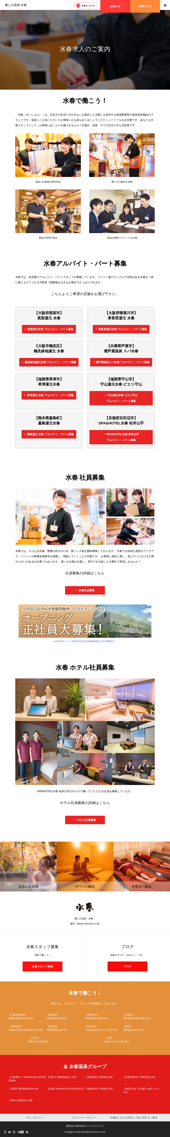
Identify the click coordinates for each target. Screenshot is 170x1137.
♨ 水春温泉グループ (85, 1066)
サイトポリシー (34, 1117)
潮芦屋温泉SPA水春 (24, 1088)
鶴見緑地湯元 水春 (61, 1077)
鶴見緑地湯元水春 (50, 362)
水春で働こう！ (85, 993)
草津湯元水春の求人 (66, 1028)
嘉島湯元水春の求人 (142, 1028)
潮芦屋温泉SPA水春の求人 (142, 1016)
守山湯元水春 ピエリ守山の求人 (104, 1028)
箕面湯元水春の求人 (66, 1016)
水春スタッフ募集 (42, 966)
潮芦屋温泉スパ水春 (122, 362)
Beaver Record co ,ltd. (95, 1132)
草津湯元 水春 (50, 395)
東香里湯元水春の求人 (104, 1016)
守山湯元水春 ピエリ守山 (122, 399)
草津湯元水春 (99, 1088)
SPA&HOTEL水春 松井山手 (122, 438)
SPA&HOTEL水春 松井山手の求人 (28, 1028)
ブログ (127, 966)
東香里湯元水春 (122, 329)
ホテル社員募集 (86, 820)
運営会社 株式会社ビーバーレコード (85, 1126)
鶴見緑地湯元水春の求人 (28, 1016)
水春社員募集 (86, 590)
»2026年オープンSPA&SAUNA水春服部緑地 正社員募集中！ (85, 624)
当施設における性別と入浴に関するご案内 (133, 1117)
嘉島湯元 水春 (50, 434)
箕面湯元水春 (50, 329)
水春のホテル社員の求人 (123, 1039)
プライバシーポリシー (84, 1117)
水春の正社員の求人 (47, 1039)
